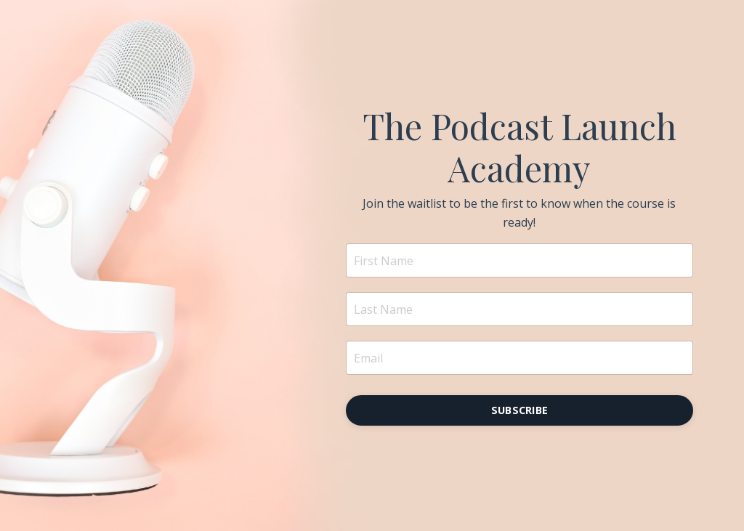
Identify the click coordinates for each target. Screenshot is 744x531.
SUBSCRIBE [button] (519, 410)
